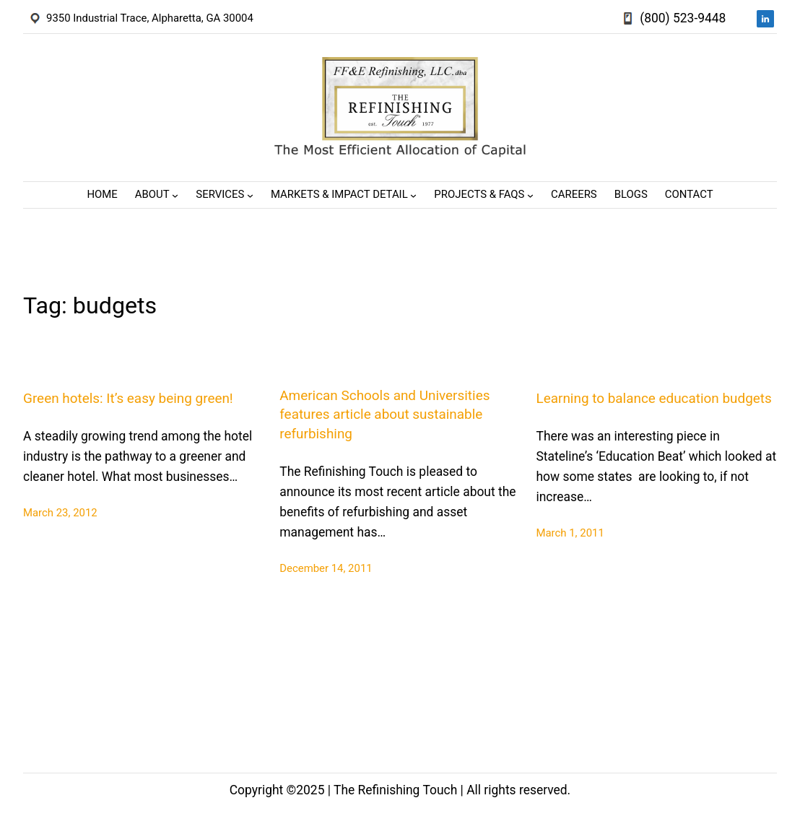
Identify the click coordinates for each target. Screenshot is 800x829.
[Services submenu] (250, 195)
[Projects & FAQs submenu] (530, 195)
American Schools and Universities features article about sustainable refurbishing (384, 414)
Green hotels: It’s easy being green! (128, 398)
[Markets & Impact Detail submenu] (413, 195)
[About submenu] (175, 195)
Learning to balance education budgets (654, 398)
